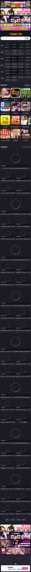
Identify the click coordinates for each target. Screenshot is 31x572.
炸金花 (14, 47)
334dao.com (15, 34)
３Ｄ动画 (27, 51)
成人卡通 (21, 57)
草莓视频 (21, 77)
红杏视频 (7, 80)
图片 (2, 65)
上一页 (12, 519)
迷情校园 (7, 73)
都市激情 (7, 70)
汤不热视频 (28, 77)
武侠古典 (27, 70)
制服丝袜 (7, 60)
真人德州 (14, 44)
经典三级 (14, 60)
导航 (2, 78)
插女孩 (7, 77)
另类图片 (27, 67)
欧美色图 (21, 64)
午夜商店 (14, 77)
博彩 (2, 45)
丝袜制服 (14, 53)
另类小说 (14, 73)
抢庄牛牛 (27, 47)
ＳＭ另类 (27, 53)
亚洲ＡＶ (7, 51)
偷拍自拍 (14, 57)
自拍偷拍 (14, 51)
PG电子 (8, 44)
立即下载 (25, 568)
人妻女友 (21, 70)
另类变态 (27, 60)
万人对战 (21, 44)
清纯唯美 (14, 67)
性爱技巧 (27, 73)
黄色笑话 (21, 73)
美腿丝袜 (7, 67)
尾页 (24, 519)
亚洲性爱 (7, 57)
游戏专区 (27, 44)
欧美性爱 (27, 57)
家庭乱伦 (14, 70)
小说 (2, 72)
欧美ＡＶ (21, 51)
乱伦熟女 (21, 60)
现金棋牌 (21, 47)
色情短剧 (14, 80)
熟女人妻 (7, 53)
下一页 (18, 519)
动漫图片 (27, 64)
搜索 (27, 38)
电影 (2, 59)
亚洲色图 (14, 64)
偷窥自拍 (7, 64)
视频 (2, 52)
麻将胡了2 (7, 47)
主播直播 (21, 53)
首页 (7, 519)
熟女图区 (21, 67)
